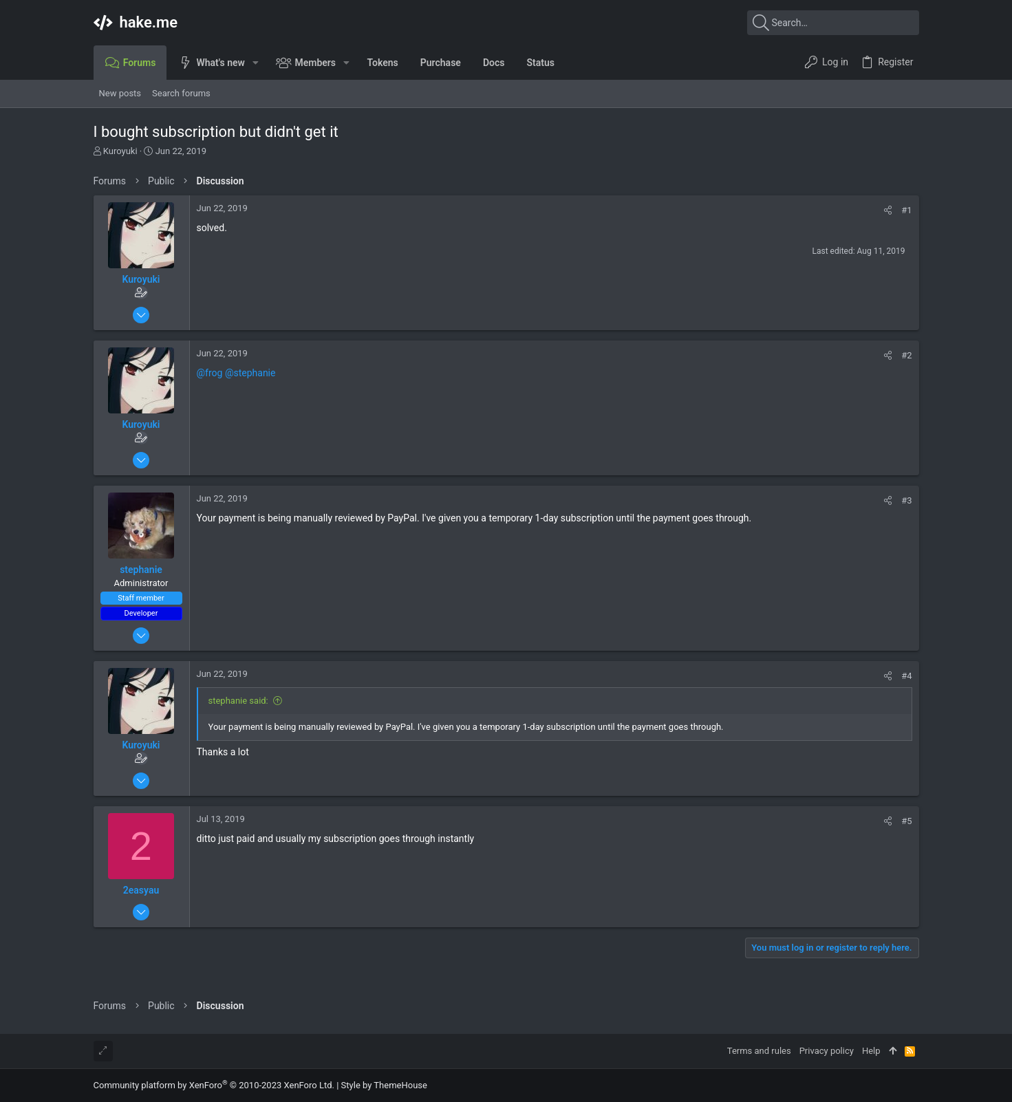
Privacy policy (826, 1051)
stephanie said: (238, 700)
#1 (906, 210)
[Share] (887, 210)
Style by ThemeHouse (384, 1085)
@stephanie (250, 372)
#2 (906, 355)
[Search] (833, 22)
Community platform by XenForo (214, 1085)
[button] (255, 62)
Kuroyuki (120, 151)
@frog (210, 372)
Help (871, 1051)
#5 (906, 821)
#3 (906, 500)
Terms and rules (759, 1051)
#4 (906, 676)
